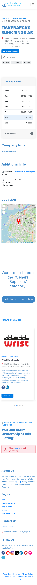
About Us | (17, 574)
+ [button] (3, 206)
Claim (27, 63)
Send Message (10, 51)
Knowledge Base (8, 503)
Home (3, 500)
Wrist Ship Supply (12, 360)
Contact (4, 510)
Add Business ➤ (8, 514)
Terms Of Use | (10, 577)
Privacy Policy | (28, 574)
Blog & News (6, 507)
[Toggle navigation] (32, 4)
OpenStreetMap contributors (28, 242)
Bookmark (16, 63)
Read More (9, 396)
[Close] (32, 448)
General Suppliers (15, 356)
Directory (6, 356)
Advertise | (7, 574)
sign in (17, 448)
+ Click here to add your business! (18, 299)
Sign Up (18, 482)
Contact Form (7, 527)
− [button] (3, 209)
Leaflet (17, 242)
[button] (14, 405)
